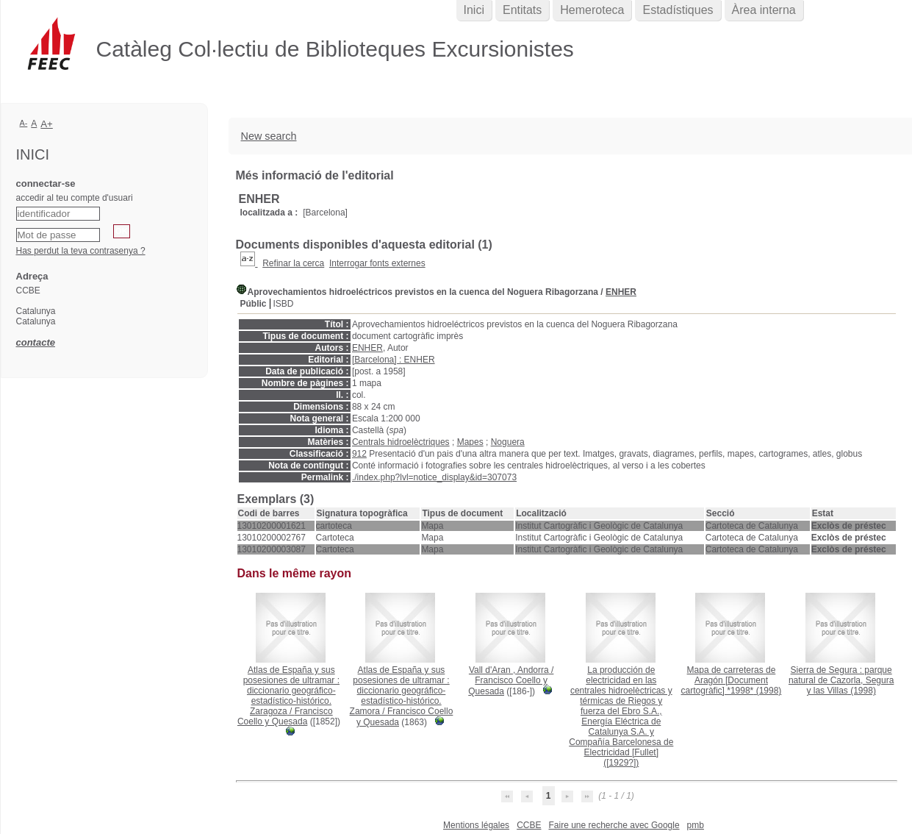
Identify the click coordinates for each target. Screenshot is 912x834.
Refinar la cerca (293, 263)
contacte (35, 342)
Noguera (508, 442)
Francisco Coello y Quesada (285, 716)
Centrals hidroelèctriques (401, 442)
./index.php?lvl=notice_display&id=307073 (434, 477)
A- (24, 122)
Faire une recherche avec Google (613, 825)
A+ (46, 123)
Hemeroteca (592, 10)
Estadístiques (677, 10)
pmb (695, 825)
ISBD (283, 304)
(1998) (731, 680)
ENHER (621, 292)
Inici (474, 10)
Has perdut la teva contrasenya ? (81, 251)
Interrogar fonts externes (377, 263)
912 (359, 454)
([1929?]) (621, 716)
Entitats (522, 10)
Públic (253, 304)
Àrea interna (764, 10)
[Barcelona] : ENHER (393, 359)
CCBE (529, 825)
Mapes (470, 442)
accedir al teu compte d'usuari (74, 198)
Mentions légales (476, 825)
